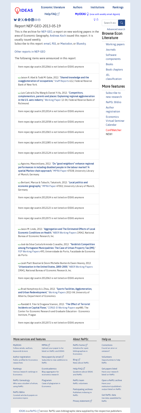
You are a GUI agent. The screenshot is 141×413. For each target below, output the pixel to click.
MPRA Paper (60, 170)
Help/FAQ (52, 13)
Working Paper (53, 100)
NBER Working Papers (65, 232)
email (47, 43)
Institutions (97, 7)
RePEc (35, 411)
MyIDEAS (97, 13)
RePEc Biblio (113, 102)
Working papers (115, 44)
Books (109, 64)
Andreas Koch (58, 35)
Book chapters (114, 69)
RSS (54, 43)
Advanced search (116, 29)
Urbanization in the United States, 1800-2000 (43, 266)
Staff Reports (62, 81)
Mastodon (66, 43)
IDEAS (22, 411)
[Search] (121, 23)
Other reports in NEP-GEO (30, 51)
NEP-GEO (46, 31)
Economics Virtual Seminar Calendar (115, 120)
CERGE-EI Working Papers (61, 307)
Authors (77, 7)
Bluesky (81, 43)
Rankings (117, 7)
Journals (111, 49)
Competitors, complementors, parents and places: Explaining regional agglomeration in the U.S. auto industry (56, 96)
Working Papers (57, 292)
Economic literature (53, 7)
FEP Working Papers (29, 251)
